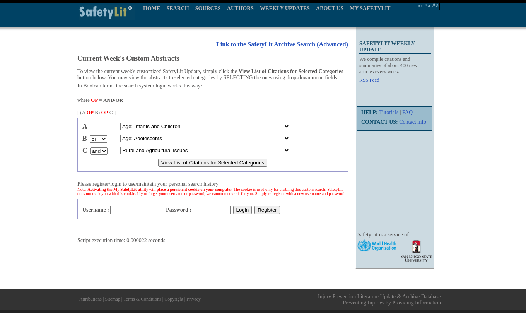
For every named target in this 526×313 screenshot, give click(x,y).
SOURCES (208, 8)
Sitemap (112, 299)
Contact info (412, 122)
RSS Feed (369, 80)
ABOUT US (329, 8)
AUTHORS (240, 8)
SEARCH (177, 8)
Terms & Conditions (142, 299)
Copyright (173, 299)
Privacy (193, 299)
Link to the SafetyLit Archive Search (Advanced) (282, 44)
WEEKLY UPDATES (285, 8)
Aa (420, 5)
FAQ (407, 112)
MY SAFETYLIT (370, 8)
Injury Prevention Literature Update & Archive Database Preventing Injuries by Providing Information (379, 300)
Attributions (90, 299)
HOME (151, 8)
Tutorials (388, 112)
